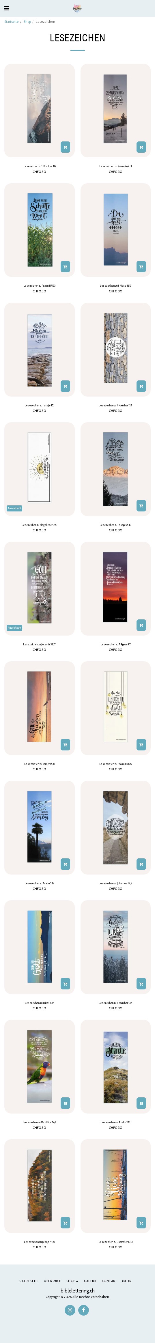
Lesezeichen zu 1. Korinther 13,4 (115, 1002)
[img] (39, 111)
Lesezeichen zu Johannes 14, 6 (115, 883)
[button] (6, 8)
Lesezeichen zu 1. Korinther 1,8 (39, 166)
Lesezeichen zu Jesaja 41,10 (39, 1241)
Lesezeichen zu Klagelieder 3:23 (39, 524)
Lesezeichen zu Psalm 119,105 (115, 763)
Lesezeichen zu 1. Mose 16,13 (115, 285)
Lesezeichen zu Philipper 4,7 (115, 644)
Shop (27, 22)
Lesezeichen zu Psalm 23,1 (115, 1122)
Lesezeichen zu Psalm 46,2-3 (115, 166)
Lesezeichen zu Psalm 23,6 (39, 883)
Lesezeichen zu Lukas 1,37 (39, 1002)
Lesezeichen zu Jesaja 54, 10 (115, 524)
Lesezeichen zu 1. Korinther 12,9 (115, 405)
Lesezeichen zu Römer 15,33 (39, 763)
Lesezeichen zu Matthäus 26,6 (39, 1122)
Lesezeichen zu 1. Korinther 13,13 (115, 1241)
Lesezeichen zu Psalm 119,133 (39, 285)
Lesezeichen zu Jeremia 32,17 (39, 644)
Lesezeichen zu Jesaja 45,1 (39, 405)
